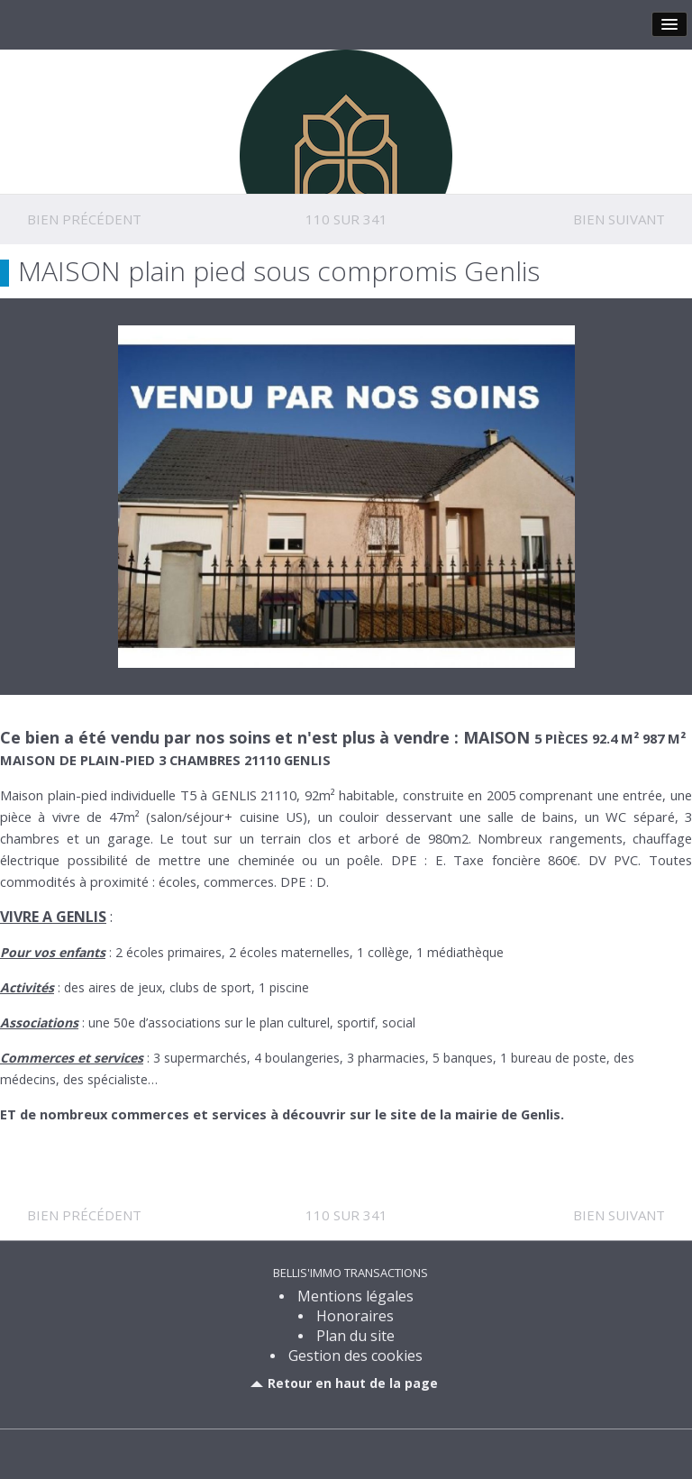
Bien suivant (619, 219)
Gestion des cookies (355, 1355)
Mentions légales (355, 1296)
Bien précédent (84, 219)
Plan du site (355, 1336)
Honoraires (355, 1316)
